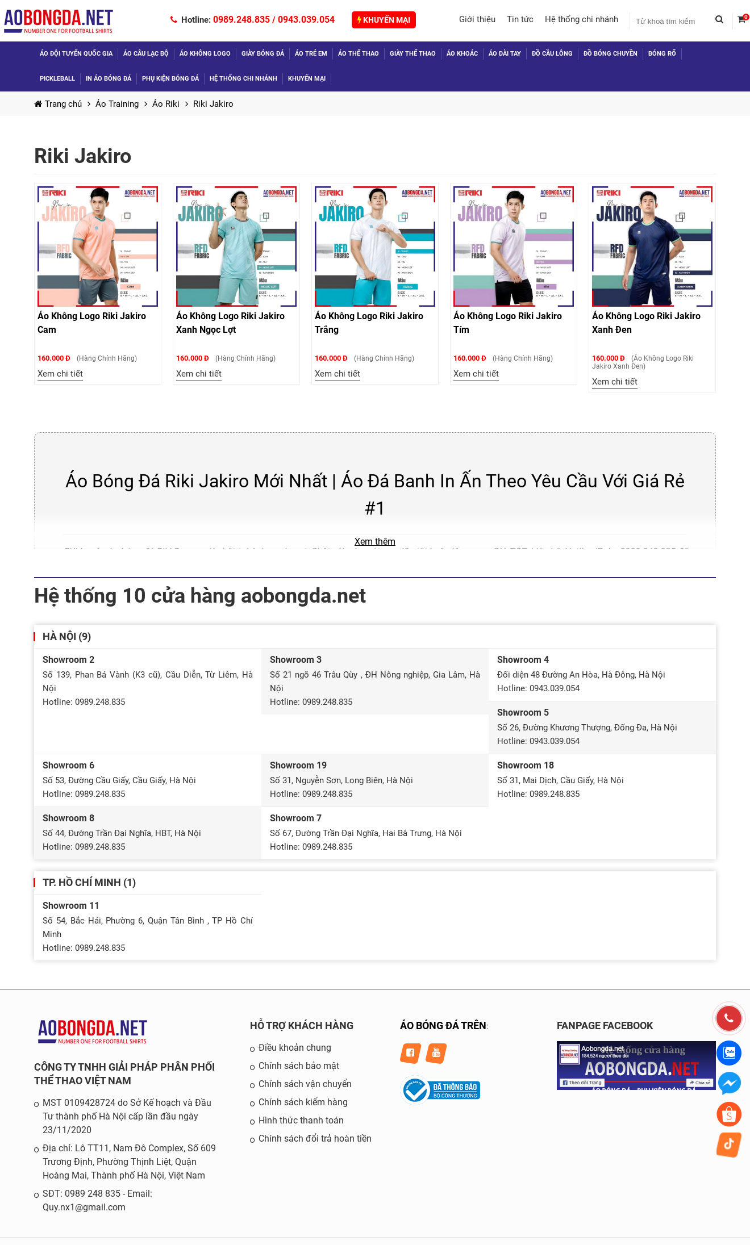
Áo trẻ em (311, 53)
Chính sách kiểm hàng (303, 1102)
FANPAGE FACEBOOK (605, 1025)
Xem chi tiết (60, 374)
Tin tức (520, 19)
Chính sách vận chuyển (305, 1084)
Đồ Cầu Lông (552, 53)
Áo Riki (166, 104)
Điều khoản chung (295, 1047)
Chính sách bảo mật (299, 1065)
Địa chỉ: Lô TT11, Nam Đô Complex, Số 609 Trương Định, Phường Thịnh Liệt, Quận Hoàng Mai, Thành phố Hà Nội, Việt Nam (129, 1162)
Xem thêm (375, 541)
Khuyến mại (383, 19)
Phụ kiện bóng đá (170, 78)
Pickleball (57, 78)
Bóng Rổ (662, 53)
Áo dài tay (505, 53)
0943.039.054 (306, 19)
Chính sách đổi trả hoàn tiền (315, 1138)
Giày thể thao (413, 53)
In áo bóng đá (108, 78)
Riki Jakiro (213, 104)
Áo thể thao (358, 53)
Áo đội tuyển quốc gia (76, 53)
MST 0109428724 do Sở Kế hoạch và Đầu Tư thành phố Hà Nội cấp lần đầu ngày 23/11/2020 (127, 1116)
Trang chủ (58, 104)
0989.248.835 (241, 19)
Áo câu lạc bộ (146, 53)
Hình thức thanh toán (301, 1120)
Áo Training (117, 104)
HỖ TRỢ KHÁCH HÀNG (301, 1025)
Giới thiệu (477, 19)
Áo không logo (205, 53)
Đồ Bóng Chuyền (611, 53)
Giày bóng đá (262, 53)
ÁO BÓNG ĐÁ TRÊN (443, 1025)
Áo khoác (462, 53)
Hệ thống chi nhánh (581, 19)
